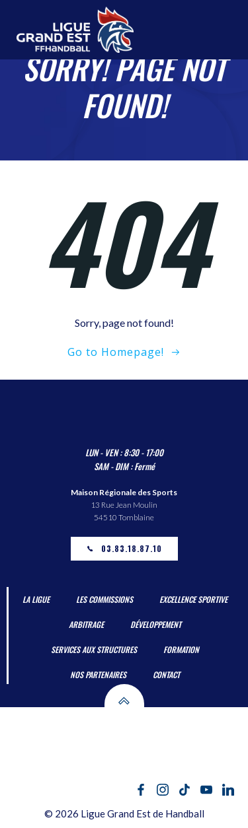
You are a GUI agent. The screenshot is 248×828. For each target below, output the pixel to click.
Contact (166, 674)
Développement (155, 624)
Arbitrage (86, 624)
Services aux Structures (94, 649)
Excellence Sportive (193, 599)
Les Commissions (104, 599)
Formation (181, 649)
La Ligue (36, 599)
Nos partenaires (98, 674)
